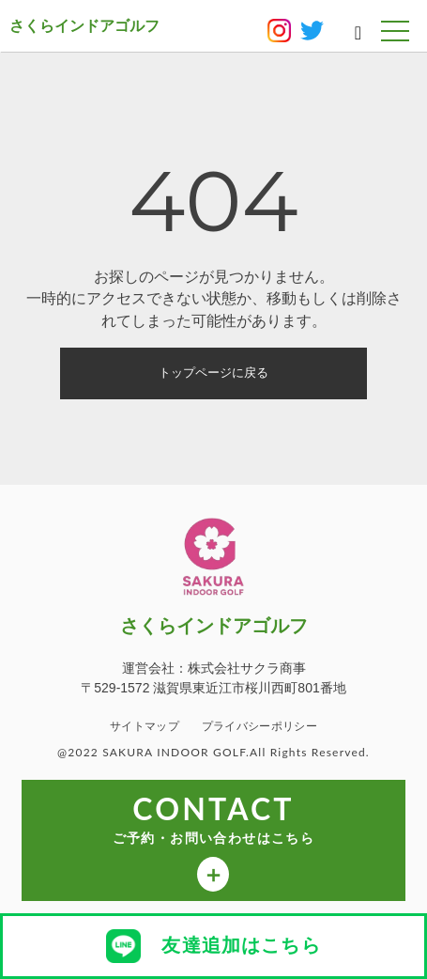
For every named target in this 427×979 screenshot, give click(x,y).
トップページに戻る (213, 372)
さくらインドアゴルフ (84, 26)
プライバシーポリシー (260, 726)
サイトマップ (144, 726)
